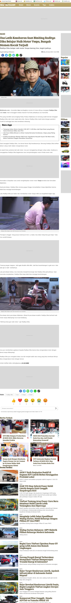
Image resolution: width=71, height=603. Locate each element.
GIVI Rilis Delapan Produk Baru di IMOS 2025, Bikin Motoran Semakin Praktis (14, 438)
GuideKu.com (67, 1)
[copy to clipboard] (21, 55)
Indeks (51, 5)
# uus (17, 394)
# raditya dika (9, 394)
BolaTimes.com (38, 1)
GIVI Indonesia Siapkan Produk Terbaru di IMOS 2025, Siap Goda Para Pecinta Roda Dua (44, 461)
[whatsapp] (17, 55)
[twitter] (6, 55)
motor (4, 112)
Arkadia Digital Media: (6, 1)
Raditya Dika (53, 110)
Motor (28, 5)
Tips (44, 5)
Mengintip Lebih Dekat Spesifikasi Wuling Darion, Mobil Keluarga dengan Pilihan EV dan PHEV (38, 518)
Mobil (21, 5)
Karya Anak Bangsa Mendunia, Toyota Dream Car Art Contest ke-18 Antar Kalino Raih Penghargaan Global (14, 462)
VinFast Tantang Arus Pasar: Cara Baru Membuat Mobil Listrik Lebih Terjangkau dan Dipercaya (39, 503)
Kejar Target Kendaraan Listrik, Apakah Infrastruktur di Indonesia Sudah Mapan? (39, 573)
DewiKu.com (57, 1)
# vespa (24, 394)
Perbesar (54, 60)
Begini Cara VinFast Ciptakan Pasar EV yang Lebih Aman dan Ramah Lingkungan (39, 546)
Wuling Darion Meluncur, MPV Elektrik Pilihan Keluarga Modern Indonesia (38, 531)
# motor (31, 394)
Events (36, 5)
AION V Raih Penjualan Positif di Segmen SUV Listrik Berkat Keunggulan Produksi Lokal (39, 474)
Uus (18, 110)
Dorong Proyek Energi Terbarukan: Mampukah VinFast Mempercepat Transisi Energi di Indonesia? (37, 559)
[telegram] (13, 55)
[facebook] (3, 55)
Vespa (39, 180)
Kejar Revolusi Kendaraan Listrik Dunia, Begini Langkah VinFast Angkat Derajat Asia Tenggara (39, 586)
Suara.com (19, 1)
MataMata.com (29, 1)
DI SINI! (26, 363)
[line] (10, 55)
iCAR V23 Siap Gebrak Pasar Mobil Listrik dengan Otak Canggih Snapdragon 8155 (36, 488)
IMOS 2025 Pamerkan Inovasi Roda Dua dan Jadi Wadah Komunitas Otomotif (43, 438)
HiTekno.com (48, 1)
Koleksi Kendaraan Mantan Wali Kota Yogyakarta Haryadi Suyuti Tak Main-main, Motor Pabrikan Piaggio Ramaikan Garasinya (29, 137)
